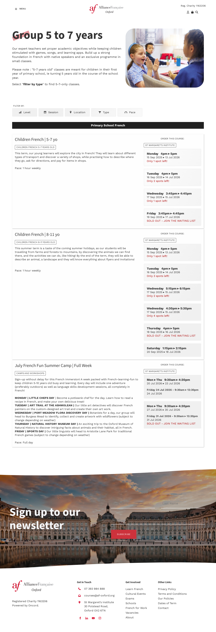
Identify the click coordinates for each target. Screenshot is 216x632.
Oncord (33, 605)
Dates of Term (167, 603)
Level (24, 112)
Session (51, 112)
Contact (163, 608)
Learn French (134, 589)
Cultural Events (136, 593)
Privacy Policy (167, 589)
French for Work (136, 608)
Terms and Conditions (172, 593)
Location (77, 112)
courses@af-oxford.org (99, 595)
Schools (131, 603)
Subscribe (123, 534)
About (130, 617)
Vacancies (132, 612)
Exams (130, 598)
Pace (130, 112)
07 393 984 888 (94, 588)
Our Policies (166, 598)
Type (103, 112)
